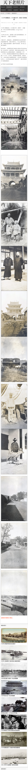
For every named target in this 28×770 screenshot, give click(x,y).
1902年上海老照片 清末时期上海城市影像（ (11, 661)
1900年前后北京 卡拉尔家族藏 (8, 695)
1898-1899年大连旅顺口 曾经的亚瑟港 (9, 765)
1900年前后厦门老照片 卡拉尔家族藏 (9, 678)
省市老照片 (22, 7)
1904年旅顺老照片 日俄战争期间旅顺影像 (10, 747)
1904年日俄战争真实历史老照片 (8, 643)
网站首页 (3, 7)
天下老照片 (8, 13)
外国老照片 (3, 10)
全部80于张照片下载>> (7, 617)
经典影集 (10, 10)
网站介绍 (22, 10)
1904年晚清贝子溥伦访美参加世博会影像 (10, 730)
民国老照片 (15, 7)
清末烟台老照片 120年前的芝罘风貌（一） (10, 713)
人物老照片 (15, 10)
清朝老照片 (9, 7)
